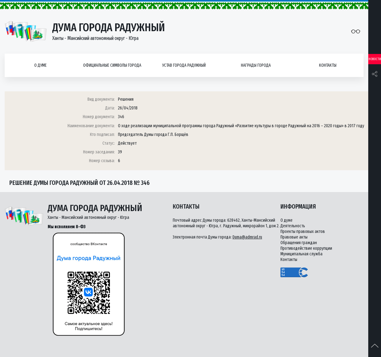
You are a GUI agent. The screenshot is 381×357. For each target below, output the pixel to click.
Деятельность (292, 226)
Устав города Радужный (184, 65)
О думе (40, 65)
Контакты (327, 65)
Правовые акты (294, 237)
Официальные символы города (112, 65)
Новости (375, 59)
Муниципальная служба (301, 254)
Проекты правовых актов (302, 231)
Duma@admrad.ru (247, 237)
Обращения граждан (298, 242)
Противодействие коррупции (306, 248)
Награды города (256, 65)
